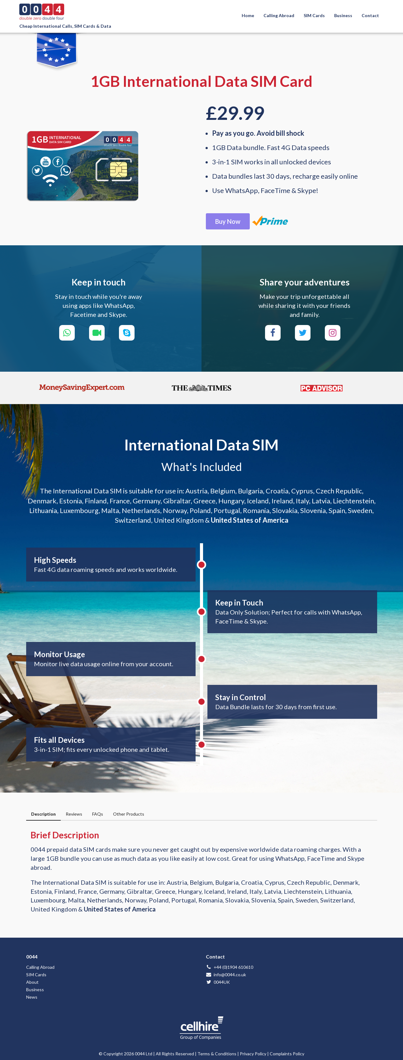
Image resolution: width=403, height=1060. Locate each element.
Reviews (74, 814)
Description (43, 814)
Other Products (128, 814)
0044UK (218, 982)
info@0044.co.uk (226, 974)
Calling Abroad (278, 15)
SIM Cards (314, 15)
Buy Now (227, 221)
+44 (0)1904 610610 (229, 967)
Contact (370, 15)
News (31, 997)
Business (343, 15)
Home (248, 15)
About (32, 982)
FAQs (97, 814)
